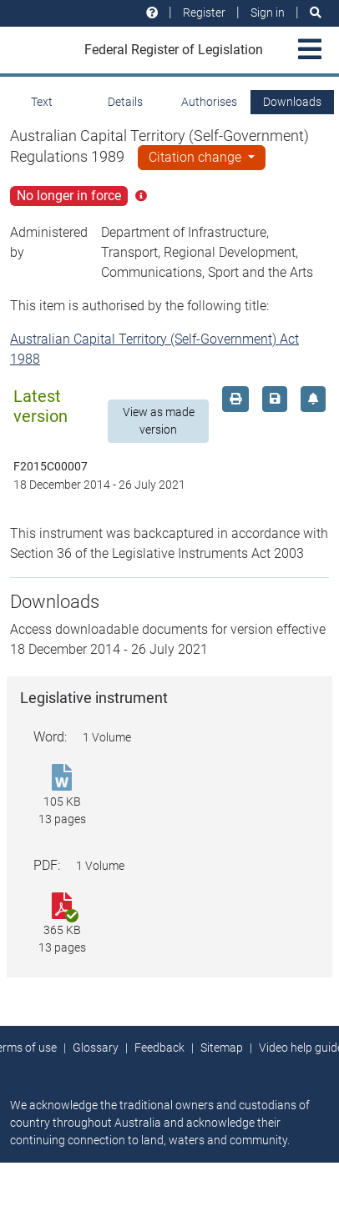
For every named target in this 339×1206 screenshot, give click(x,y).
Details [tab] (125, 101)
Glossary (96, 1047)
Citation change (197, 157)
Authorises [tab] (209, 101)
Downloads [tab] (292, 101)
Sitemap (221, 1047)
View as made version (159, 420)
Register (204, 12)
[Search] (315, 13)
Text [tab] (42, 101)
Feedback (159, 1047)
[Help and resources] (152, 13)
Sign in (267, 12)
